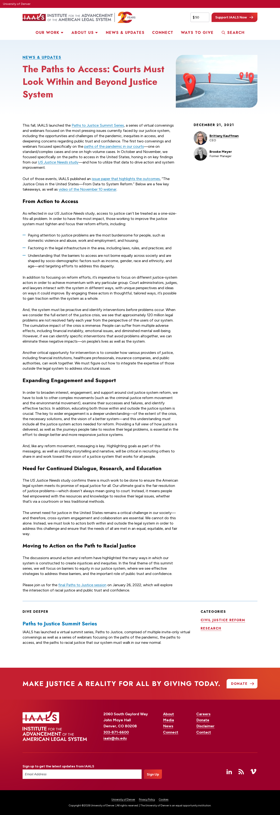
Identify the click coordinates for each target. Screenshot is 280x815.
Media (168, 720)
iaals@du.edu (115, 738)
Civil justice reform (223, 620)
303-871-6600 (116, 732)
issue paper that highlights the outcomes (126, 178)
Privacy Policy (147, 799)
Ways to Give (197, 32)
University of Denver (16, 4)
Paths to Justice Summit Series (98, 125)
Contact (203, 732)
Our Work (47, 32)
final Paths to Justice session (82, 585)
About (168, 714)
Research (211, 628)
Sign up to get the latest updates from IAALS (58, 766)
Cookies (163, 799)
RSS (241, 771)
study (58, 162)
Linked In (229, 771)
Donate (202, 720)
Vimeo (253, 771)
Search (236, 32)
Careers (203, 714)
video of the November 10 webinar (87, 189)
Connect (162, 32)
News (168, 726)
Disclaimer (205, 726)
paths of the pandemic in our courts (114, 146)
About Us (82, 32)
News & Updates (125, 32)
